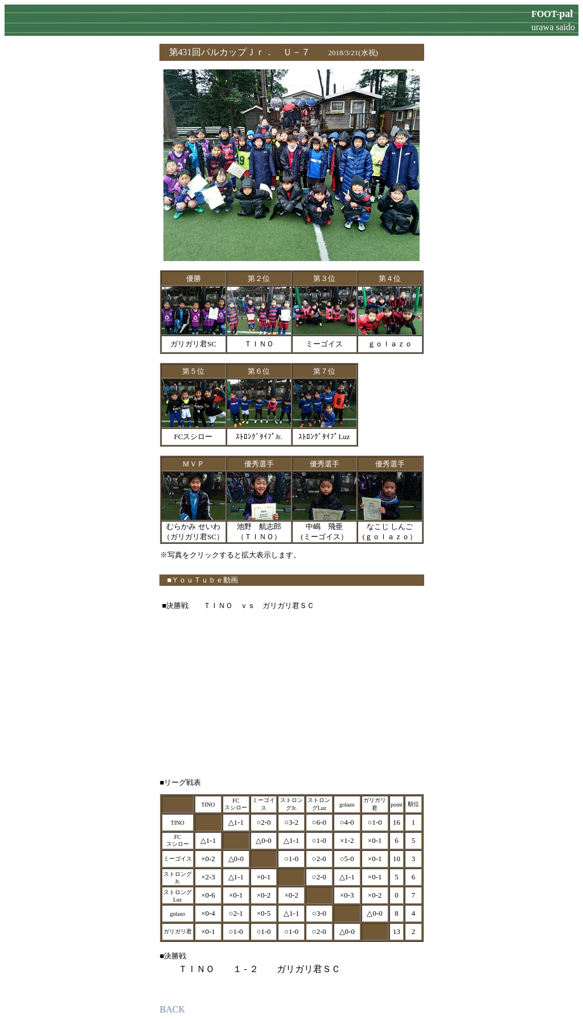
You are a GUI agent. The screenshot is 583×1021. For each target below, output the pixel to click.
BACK (172, 1009)
